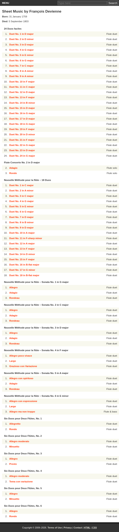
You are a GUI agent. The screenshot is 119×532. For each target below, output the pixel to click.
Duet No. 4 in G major (21, 50)
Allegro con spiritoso (21, 378)
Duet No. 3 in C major (21, 196)
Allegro (13, 287)
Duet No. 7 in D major (21, 217)
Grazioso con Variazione (23, 366)
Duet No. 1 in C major (21, 185)
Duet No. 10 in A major (22, 233)
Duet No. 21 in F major (21, 140)
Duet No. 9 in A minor (21, 76)
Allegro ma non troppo (22, 411)
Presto (13, 464)
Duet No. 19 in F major (21, 129)
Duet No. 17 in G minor (22, 270)
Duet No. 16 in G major (22, 113)
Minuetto (14, 446)
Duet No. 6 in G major (21, 60)
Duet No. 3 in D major (21, 44)
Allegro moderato (19, 441)
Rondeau (14, 298)
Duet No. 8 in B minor (21, 222)
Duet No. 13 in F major (21, 97)
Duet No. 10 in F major (21, 81)
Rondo (13, 173)
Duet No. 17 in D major (22, 118)
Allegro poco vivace (20, 355)
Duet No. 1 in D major (21, 34)
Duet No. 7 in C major (21, 65)
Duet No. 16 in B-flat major (24, 264)
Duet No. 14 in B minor (22, 103)
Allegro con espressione (23, 401)
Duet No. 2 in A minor (21, 190)
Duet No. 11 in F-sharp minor (25, 238)
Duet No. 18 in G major (22, 124)
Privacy (68, 527)
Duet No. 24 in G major (22, 156)
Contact (78, 527)
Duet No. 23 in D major (22, 150)
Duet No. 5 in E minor (21, 55)
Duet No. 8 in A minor (21, 71)
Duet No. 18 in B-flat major (24, 275)
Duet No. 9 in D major (21, 227)
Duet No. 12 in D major (22, 92)
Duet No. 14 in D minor (22, 254)
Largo (12, 361)
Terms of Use (55, 527)
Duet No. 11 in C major (22, 87)
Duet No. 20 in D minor (22, 134)
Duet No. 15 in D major (22, 108)
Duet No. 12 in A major (22, 243)
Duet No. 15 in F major (21, 259)
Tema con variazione (21, 481)
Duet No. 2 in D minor (21, 39)
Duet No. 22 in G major (22, 145)
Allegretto (14, 424)
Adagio (13, 168)
